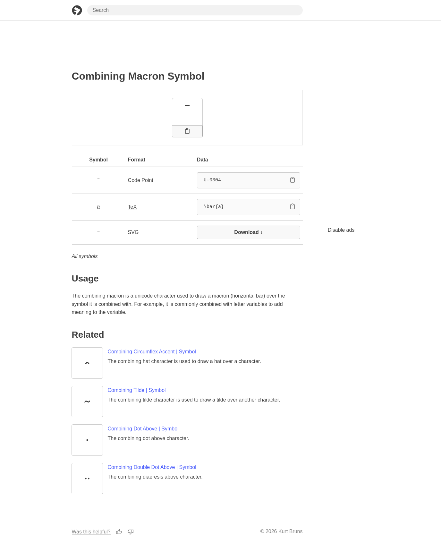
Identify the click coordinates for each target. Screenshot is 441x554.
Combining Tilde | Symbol (137, 390)
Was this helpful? (91, 531)
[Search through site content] (195, 10)
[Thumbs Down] (130, 531)
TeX (132, 207)
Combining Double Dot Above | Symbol (152, 467)
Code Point (140, 180)
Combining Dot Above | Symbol (143, 428)
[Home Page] (77, 10)
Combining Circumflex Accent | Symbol (152, 351)
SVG (133, 232)
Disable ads (341, 230)
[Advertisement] (187, 42)
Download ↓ (248, 232)
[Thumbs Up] (119, 531)
